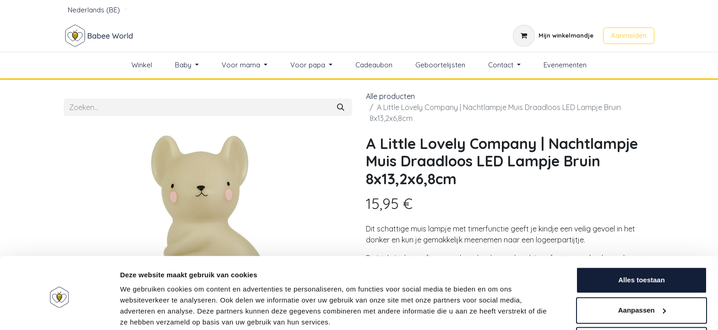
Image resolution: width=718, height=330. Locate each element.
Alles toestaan (641, 244)
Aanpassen (642, 274)
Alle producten (390, 96)
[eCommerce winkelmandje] (553, 36)
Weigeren (641, 304)
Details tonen (141, 312)
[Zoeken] (340, 107)
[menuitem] (141, 65)
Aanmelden (629, 35)
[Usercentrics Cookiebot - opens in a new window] (59, 312)
